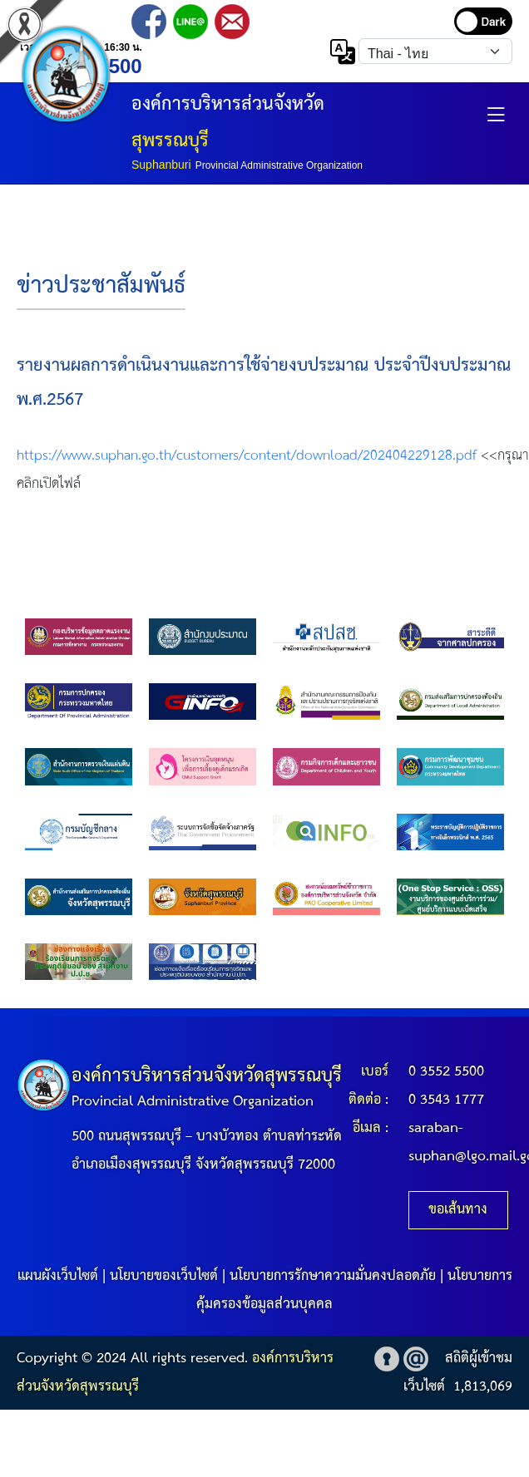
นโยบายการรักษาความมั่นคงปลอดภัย (333, 1276)
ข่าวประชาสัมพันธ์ (101, 286)
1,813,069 (482, 1387)
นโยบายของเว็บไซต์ (164, 1276)
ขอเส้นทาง (457, 1209)
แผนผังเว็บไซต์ (57, 1276)
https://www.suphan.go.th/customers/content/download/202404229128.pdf (247, 456)
